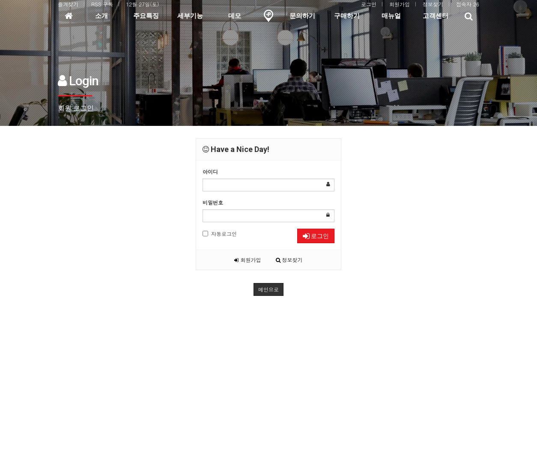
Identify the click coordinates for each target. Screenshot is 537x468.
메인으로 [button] (268, 289)
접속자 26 (467, 4)
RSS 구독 (102, 4)
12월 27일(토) (142, 4)
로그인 (368, 4)
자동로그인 (220, 233)
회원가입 (399, 4)
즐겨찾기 (68, 4)
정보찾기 (433, 4)
